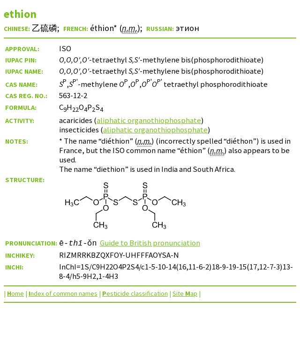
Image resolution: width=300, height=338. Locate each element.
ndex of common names (63, 293)
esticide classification (135, 293)
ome (15, 293)
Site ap (184, 293)
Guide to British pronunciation (150, 243)
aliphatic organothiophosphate (149, 120)
